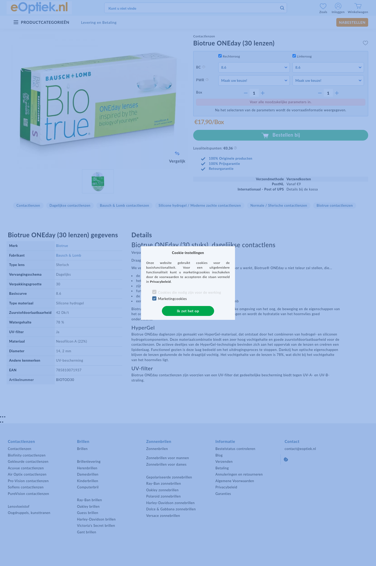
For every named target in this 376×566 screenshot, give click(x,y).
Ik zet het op (188, 311)
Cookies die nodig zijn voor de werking (189, 292)
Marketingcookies (172, 299)
